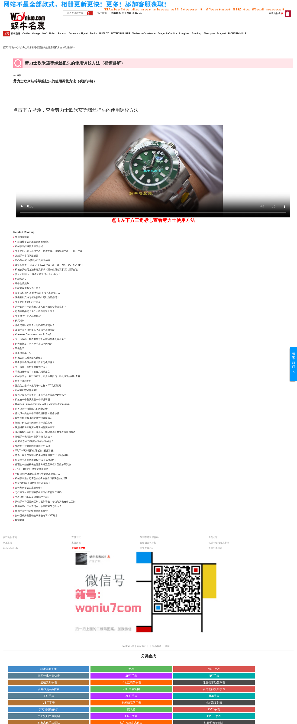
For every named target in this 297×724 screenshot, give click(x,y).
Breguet (221, 33)
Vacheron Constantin (143, 33)
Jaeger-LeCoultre (167, 33)
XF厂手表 (131, 696)
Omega (36, 33)
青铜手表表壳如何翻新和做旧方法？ (33, 436)
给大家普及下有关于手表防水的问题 (33, 344)
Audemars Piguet (78, 33)
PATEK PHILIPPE (120, 33)
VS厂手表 (49, 702)
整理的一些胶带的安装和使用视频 (32, 446)
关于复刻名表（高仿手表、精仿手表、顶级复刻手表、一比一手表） (50, 251)
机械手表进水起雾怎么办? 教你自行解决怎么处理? (41, 478)
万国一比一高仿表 (49, 675)
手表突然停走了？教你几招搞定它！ (33, 371)
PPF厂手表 (214, 716)
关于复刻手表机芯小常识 (28, 302)
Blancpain (209, 33)
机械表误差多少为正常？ (28, 288)
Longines (184, 33)
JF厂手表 (48, 696)
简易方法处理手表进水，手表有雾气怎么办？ (38, 506)
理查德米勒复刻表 (214, 682)
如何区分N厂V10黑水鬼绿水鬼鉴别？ (34, 441)
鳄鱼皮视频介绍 (23, 381)
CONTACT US (10, 548)
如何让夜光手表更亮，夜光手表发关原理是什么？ (40, 395)
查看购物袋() (276, 13)
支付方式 (76, 537)
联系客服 (7, 542)
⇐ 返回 (17, 75)
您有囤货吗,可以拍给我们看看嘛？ (33, 483)
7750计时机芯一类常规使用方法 (31, 469)
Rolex (52, 33)
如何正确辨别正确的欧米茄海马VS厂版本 (36, 515)
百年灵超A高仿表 (48, 689)
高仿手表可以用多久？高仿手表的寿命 (35, 330)
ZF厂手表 (131, 675)
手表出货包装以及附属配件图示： (32, 497)
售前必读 (213, 537)
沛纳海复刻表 (214, 702)
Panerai (62, 33)
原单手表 (214, 696)
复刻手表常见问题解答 (26, 255)
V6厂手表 (214, 669)
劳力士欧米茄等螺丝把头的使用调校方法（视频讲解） (43, 455)
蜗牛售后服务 (22, 283)
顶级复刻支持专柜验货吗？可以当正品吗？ (37, 297)
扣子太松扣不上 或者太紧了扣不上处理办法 (37, 274)
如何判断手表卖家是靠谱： (29, 487)
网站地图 (141, 646)
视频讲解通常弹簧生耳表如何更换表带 (35, 427)
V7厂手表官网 (131, 689)
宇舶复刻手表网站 (49, 716)
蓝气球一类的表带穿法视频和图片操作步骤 (37, 413)
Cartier (26, 33)
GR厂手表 (131, 716)
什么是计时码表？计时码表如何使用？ (35, 325)
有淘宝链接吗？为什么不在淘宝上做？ (35, 311)
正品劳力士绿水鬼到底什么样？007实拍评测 (38, 385)
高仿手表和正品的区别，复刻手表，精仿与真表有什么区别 (45, 501)
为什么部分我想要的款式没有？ (31, 367)
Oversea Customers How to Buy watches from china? (42, 404)
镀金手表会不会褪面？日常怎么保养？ (35, 362)
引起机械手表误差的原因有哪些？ (32, 241)
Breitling (196, 33)
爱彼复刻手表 (48, 682)
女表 (131, 669)
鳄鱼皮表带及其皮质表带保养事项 (32, 399)
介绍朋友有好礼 (148, 542)
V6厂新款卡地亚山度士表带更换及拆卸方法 (37, 473)
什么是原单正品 (23, 353)
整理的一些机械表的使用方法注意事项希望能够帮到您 (43, 464)
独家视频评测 (48, 669)
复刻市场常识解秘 (149, 537)
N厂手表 (214, 675)
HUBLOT (104, 33)
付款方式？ (21, 279)
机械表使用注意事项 (218, 542)
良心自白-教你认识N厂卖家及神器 (32, 260)
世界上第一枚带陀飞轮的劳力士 (31, 408)
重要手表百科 (147, 548)
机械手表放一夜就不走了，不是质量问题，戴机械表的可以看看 (47, 376)
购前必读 (19, 520)
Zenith (93, 33)
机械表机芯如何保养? (26, 390)
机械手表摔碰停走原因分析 (29, 246)
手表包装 (19, 348)
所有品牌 (15, 33)
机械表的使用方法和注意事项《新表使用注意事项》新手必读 (46, 269)
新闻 (167, 646)
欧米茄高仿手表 (131, 702)
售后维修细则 (22, 237)
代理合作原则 (10, 537)
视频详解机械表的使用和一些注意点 (33, 422)
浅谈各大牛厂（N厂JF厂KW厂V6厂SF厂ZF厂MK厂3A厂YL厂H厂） (49, 265)
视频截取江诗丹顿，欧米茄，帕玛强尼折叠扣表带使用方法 (45, 432)
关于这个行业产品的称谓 (28, 316)
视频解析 (156, 646)
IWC (44, 33)
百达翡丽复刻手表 (214, 689)
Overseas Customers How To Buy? (33, 334)
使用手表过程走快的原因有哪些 (31, 511)
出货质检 (76, 542)
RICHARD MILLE (237, 33)
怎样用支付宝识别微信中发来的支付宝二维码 (38, 492)
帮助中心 (14, 47)
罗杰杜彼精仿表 (48, 709)
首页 (6, 33)
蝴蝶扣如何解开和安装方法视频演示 (33, 418)
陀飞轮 (131, 709)
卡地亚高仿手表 (131, 682)
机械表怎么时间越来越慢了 (29, 357)
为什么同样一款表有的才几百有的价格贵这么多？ (40, 306)
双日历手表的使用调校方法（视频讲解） (36, 460)
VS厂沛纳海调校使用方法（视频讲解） (35, 450)
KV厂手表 (214, 709)
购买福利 (19, 320)
